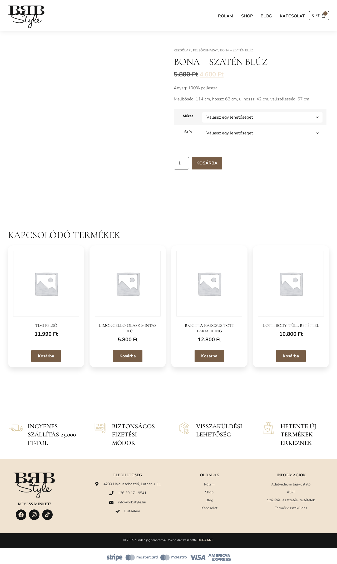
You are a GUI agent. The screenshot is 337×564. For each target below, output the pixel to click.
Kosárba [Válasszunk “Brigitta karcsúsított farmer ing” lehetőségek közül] (209, 356)
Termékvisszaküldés (291, 507)
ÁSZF (291, 492)
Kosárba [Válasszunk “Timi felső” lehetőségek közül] (46, 356)
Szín (188, 132)
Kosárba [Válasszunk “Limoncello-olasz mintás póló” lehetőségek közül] (128, 356)
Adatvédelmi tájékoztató (291, 484)
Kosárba (206, 163)
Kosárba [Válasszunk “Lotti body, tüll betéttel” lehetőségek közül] (291, 356)
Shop (245, 16)
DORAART (205, 540)
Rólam (224, 16)
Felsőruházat (205, 50)
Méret (188, 116)
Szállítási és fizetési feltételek (291, 500)
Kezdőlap (182, 50)
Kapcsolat (290, 16)
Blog (264, 16)
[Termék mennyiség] (181, 163)
